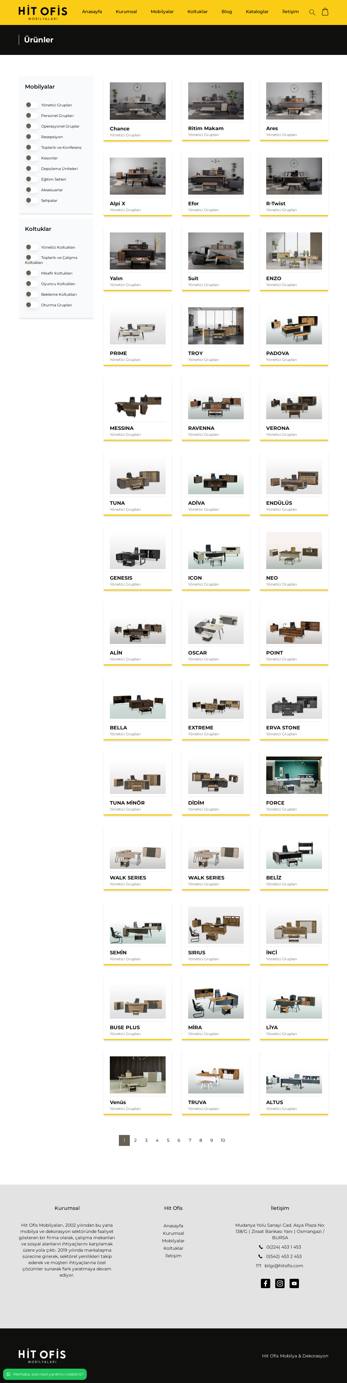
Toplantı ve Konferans (53, 147)
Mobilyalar (162, 11)
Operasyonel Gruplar (52, 126)
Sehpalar (41, 200)
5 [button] (168, 1140)
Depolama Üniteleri (51, 168)
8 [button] (200, 1140)
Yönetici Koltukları (50, 247)
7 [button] (190, 1140)
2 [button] (135, 1140)
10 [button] (223, 1140)
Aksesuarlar (44, 189)
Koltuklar (198, 11)
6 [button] (179, 1140)
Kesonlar (41, 157)
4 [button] (157, 1140)
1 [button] (124, 1140)
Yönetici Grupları (48, 104)
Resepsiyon (44, 136)
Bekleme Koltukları (51, 294)
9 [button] (211, 1140)
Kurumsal (126, 11)
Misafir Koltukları (48, 272)
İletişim (290, 11)
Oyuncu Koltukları (50, 283)
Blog (227, 11)
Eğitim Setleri (45, 179)
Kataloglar (257, 11)
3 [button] (146, 1140)
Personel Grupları (49, 115)
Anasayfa (92, 11)
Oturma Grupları (48, 304)
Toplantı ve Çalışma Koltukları (51, 259)
